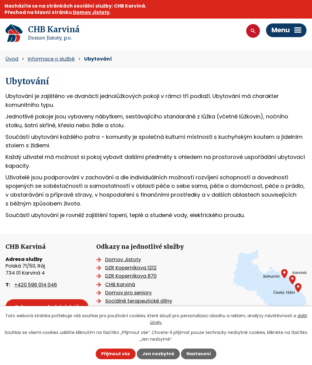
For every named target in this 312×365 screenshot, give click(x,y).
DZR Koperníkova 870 (131, 275)
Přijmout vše (115, 354)
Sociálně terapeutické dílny (138, 300)
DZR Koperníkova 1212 (131, 267)
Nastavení (198, 354)
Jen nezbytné (158, 354)
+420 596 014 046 (35, 284)
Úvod (11, 58)
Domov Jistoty (91, 12)
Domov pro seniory (128, 292)
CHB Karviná (120, 284)
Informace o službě (51, 58)
